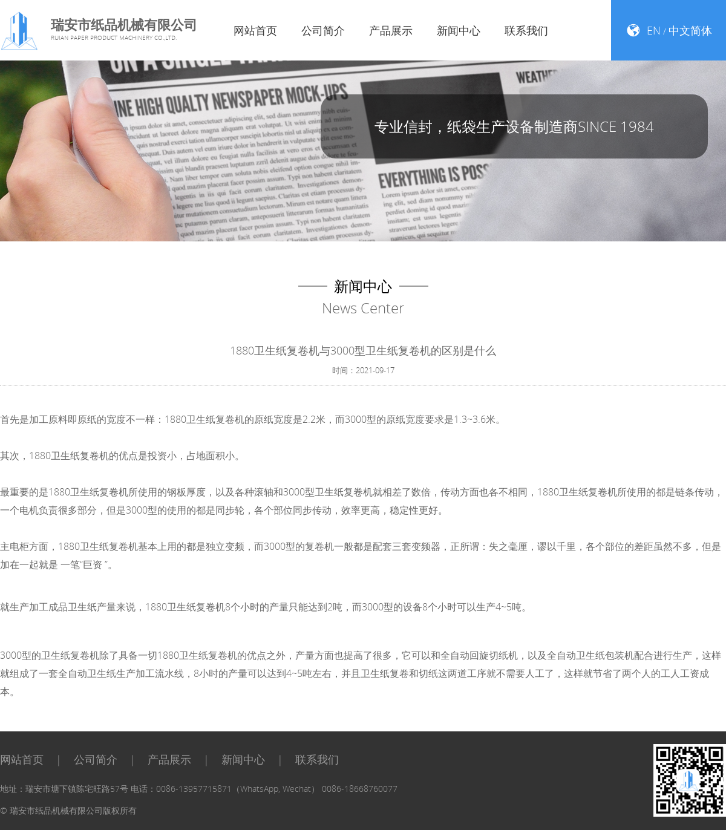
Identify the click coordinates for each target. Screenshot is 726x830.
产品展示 (391, 30)
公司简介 (323, 30)
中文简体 (690, 30)
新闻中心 (458, 30)
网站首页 (255, 30)
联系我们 (526, 30)
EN (654, 30)
